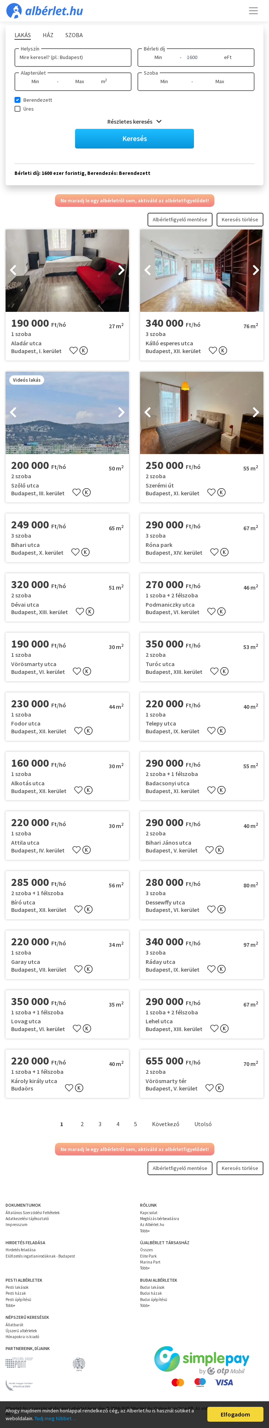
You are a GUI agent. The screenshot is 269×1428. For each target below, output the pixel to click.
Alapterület (33, 72)
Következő (165, 1124)
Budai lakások (152, 1287)
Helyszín (30, 48)
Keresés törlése (240, 219)
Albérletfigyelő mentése (180, 219)
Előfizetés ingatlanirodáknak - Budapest (40, 1256)
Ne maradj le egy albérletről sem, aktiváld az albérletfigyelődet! (135, 200)
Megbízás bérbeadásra (159, 1218)
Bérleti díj (154, 48)
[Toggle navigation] (253, 11)
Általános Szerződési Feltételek (33, 1212)
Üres (28, 108)
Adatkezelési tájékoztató (27, 1218)
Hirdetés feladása (21, 1249)
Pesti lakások (17, 1287)
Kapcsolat (149, 1212)
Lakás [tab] (22, 35)
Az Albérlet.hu (152, 1224)
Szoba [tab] (74, 35)
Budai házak (151, 1293)
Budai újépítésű (153, 1299)
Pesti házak (16, 1293)
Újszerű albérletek (21, 1330)
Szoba (151, 72)
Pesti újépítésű (18, 1299)
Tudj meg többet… (55, 1418)
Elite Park (148, 1256)
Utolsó (203, 1124)
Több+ (145, 1230)
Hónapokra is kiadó (22, 1336)
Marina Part (150, 1262)
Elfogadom (235, 1414)
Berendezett (37, 100)
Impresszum (16, 1224)
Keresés (134, 138)
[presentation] (13, 270)
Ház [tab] (48, 35)
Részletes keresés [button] (134, 121)
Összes (146, 1249)
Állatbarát (14, 1324)
